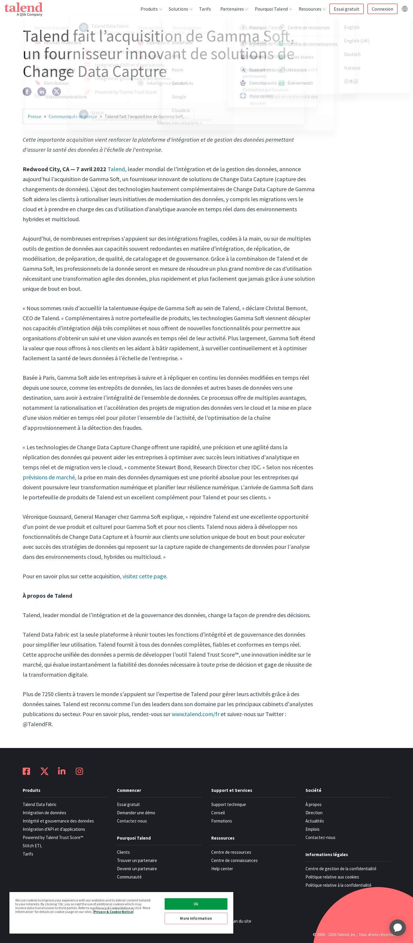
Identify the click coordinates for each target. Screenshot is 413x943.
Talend (116, 169)
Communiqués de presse (73, 116)
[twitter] (56, 91)
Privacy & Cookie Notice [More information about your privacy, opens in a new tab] (113, 911)
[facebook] (27, 91)
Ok (196, 903)
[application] (397, 927)
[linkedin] (41, 91)
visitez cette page (144, 576)
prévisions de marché (49, 477)
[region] (121, 912)
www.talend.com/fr (195, 714)
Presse (34, 116)
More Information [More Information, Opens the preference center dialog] (196, 918)
